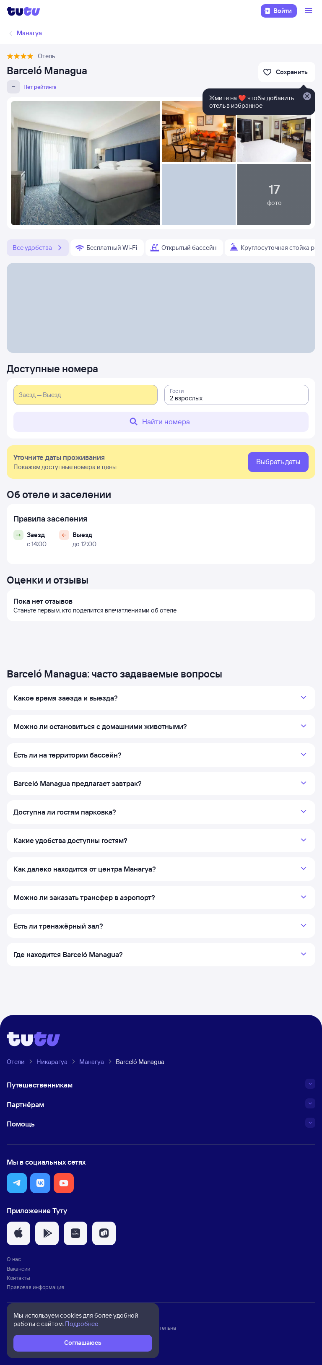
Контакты (18, 1277)
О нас (14, 1259)
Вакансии (18, 1268)
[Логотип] (23, 10)
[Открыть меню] (309, 11)
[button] (17, 1183)
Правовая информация (35, 1287)
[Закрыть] (307, 96)
